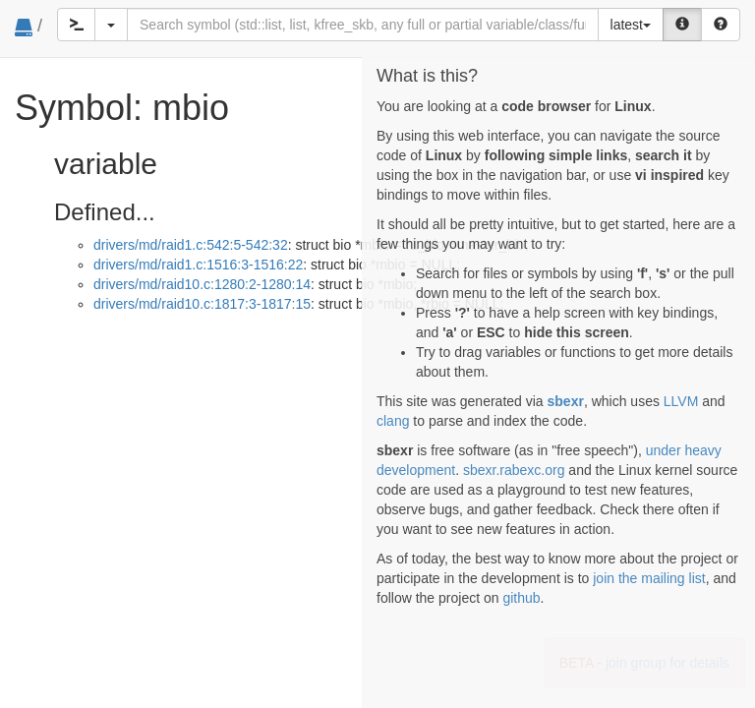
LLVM (681, 401)
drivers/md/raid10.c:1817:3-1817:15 (202, 304)
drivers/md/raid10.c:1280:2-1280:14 (202, 284)
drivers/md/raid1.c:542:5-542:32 (190, 245)
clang (393, 421)
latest (630, 24)
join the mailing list (649, 578)
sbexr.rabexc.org (514, 470)
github (521, 598)
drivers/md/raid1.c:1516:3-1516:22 (198, 264)
